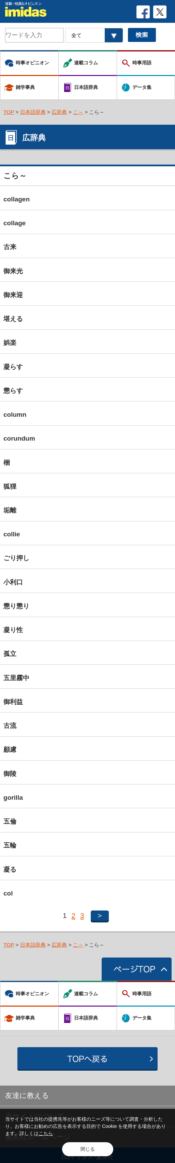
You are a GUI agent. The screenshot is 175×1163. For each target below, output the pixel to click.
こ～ (78, 112)
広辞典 (59, 112)
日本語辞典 (33, 112)
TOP (8, 112)
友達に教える (27, 1095)
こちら (46, 1133)
